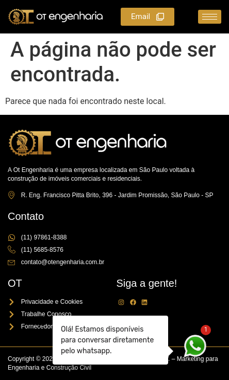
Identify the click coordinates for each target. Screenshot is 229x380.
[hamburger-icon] (209, 17)
